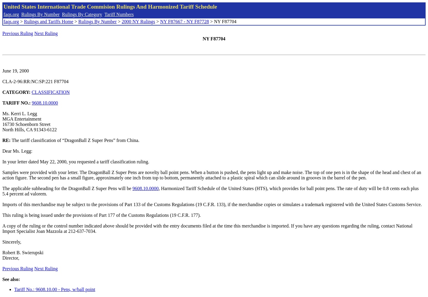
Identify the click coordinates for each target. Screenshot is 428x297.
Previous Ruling (17, 33)
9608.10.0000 (45, 102)
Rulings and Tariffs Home (48, 21)
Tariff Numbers (119, 14)
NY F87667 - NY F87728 (184, 21)
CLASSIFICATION (51, 92)
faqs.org (11, 14)
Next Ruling (46, 33)
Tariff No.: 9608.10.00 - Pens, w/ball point (54, 289)
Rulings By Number (40, 14)
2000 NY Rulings (138, 21)
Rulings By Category (82, 14)
